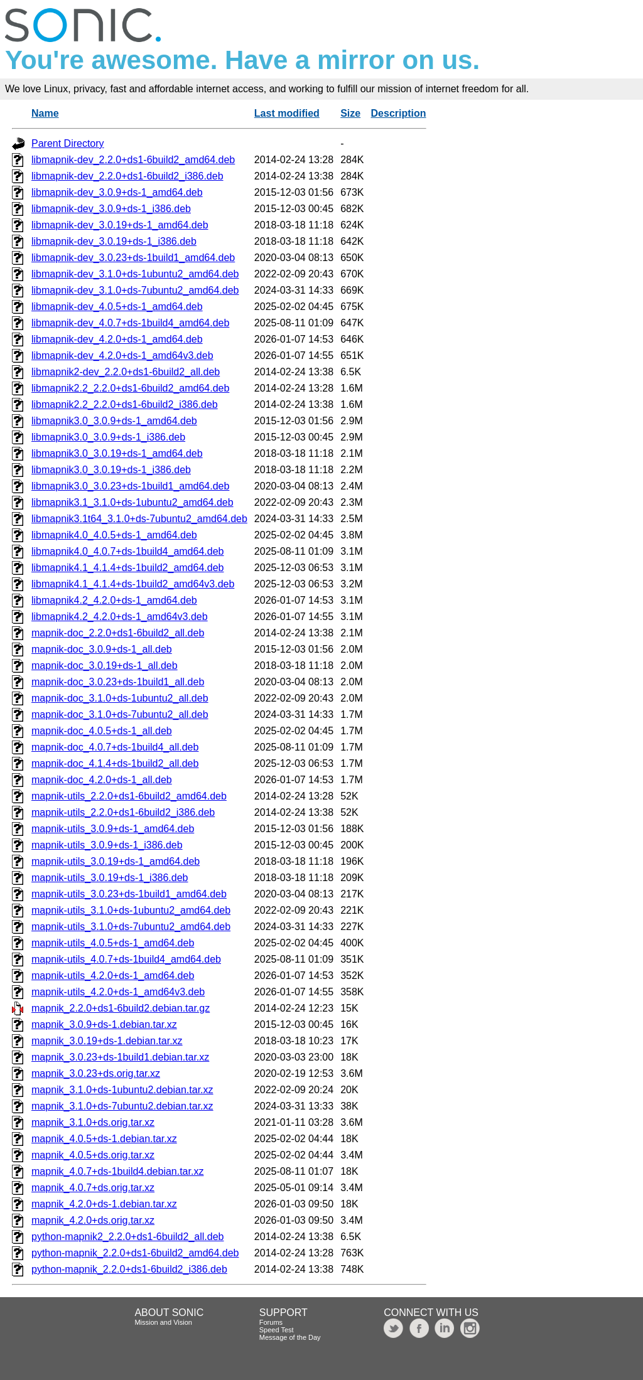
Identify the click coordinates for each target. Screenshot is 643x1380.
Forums (271, 1322)
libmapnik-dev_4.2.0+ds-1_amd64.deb (117, 339)
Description (398, 113)
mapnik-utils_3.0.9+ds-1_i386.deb (107, 845)
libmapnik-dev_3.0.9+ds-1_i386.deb (111, 208)
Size (350, 113)
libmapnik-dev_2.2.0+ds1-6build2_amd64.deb (133, 159)
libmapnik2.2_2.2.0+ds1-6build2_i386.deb (124, 404)
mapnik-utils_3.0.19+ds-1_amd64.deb (115, 861)
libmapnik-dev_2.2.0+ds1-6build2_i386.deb (127, 176)
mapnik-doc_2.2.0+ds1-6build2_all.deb (117, 633)
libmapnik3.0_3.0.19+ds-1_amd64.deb (117, 453)
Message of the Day (290, 1337)
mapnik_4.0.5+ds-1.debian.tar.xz (104, 1138)
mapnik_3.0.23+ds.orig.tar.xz (95, 1073)
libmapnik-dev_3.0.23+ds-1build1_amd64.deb (133, 257)
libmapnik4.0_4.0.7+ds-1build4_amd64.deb (127, 551)
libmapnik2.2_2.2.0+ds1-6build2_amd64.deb (130, 388)
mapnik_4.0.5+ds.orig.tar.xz (92, 1155)
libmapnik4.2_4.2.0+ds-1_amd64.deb (114, 600)
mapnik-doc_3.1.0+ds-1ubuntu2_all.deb (119, 698)
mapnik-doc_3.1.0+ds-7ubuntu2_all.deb (119, 714)
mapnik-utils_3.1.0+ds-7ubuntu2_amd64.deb (130, 926)
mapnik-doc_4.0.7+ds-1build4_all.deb (114, 747)
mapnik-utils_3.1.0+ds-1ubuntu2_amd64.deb (130, 910)
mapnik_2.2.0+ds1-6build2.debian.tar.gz (120, 1008)
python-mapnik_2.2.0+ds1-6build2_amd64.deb (135, 1253)
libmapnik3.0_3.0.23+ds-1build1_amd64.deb (130, 486)
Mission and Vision (163, 1322)
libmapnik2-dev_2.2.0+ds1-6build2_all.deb (125, 371)
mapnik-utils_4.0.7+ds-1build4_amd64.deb (126, 959)
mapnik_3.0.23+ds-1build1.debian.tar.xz (120, 1057)
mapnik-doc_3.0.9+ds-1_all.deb (101, 649)
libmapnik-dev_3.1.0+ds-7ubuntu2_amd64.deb (135, 290)
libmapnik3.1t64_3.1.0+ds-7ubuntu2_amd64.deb (139, 518)
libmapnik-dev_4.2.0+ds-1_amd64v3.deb (122, 355)
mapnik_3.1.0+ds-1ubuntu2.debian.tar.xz (122, 1089)
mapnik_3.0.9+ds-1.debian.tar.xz (104, 1024)
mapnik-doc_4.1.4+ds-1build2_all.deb (114, 763)
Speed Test (276, 1330)
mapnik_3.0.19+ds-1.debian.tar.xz (107, 1040)
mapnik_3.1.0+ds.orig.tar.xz (92, 1122)
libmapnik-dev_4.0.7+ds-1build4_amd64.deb (130, 323)
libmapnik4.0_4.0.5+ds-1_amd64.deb (114, 535)
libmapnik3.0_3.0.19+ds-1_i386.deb (111, 469)
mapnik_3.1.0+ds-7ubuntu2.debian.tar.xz (122, 1106)
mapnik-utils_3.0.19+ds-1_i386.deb (109, 877)
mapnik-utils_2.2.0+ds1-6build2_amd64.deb (129, 796)
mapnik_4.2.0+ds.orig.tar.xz (92, 1220)
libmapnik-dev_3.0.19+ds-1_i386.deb (114, 241)
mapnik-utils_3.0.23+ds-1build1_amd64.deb (129, 894)
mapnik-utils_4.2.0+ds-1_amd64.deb (112, 975)
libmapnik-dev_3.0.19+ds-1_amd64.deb (119, 225)
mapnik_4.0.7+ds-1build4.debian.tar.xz (117, 1171)
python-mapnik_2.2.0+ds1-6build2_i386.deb (129, 1269)
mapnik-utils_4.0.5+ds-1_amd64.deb (112, 943)
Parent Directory (67, 143)
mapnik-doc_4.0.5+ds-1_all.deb (101, 730)
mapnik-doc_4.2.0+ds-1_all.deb (101, 779)
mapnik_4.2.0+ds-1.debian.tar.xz (104, 1204)
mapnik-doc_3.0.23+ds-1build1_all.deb (117, 682)
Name (45, 113)
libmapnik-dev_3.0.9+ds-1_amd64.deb (117, 192)
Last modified (287, 113)
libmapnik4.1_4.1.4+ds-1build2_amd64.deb (127, 567)
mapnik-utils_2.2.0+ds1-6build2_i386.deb (123, 812)
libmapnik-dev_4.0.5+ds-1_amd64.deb (117, 306)
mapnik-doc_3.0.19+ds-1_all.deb (104, 665)
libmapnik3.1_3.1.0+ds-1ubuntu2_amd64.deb (132, 502)
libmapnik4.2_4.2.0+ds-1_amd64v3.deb (119, 616)
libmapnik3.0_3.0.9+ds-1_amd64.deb (114, 420)
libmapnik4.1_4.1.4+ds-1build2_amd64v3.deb (132, 584)
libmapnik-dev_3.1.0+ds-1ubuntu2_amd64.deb (135, 274)
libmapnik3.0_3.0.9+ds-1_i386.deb (108, 437)
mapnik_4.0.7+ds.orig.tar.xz (92, 1187)
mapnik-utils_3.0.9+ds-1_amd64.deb (112, 828)
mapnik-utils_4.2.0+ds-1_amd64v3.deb (118, 992)
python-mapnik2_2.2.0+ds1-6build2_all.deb (127, 1236)
